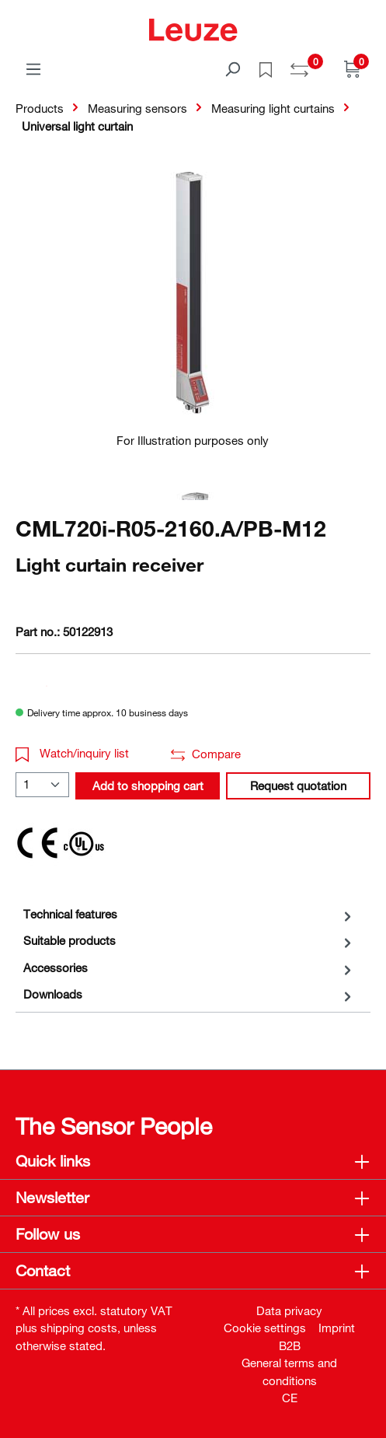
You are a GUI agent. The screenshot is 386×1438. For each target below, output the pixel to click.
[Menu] (33, 68)
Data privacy (289, 1310)
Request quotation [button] (298, 785)
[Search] (232, 68)
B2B (290, 1345)
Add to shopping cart (147, 785)
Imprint (336, 1328)
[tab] (189, 914)
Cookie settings (265, 1328)
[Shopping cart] (352, 68)
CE (289, 1398)
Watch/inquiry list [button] (72, 753)
